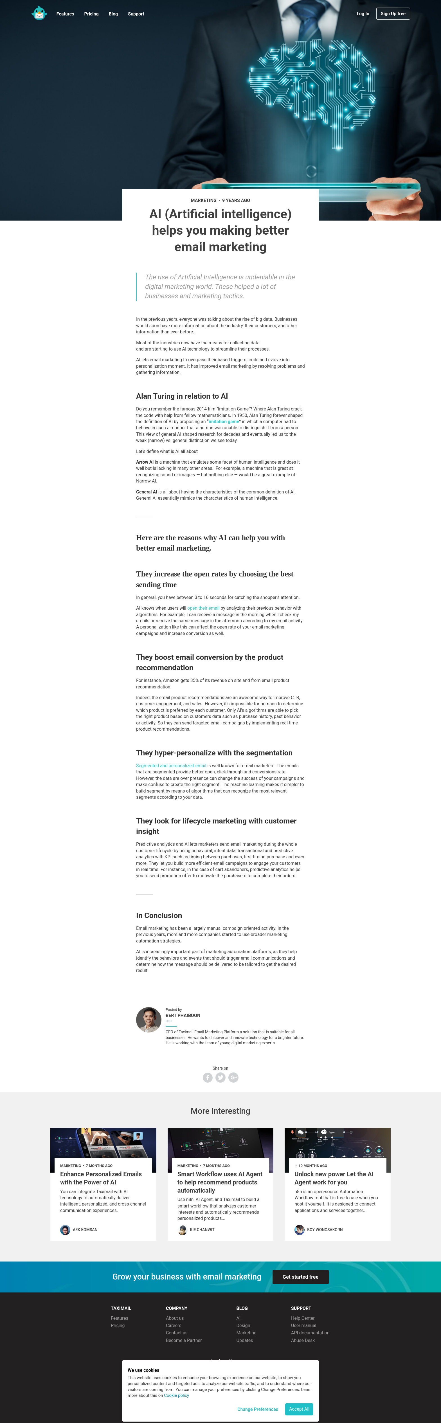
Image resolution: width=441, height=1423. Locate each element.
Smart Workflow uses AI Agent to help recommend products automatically (220, 1182)
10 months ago (312, 1166)
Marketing (246, 1333)
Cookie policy (176, 1395)
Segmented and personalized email (171, 765)
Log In (363, 13)
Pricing (91, 14)
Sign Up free (393, 13)
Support (136, 14)
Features (65, 14)
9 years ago (236, 200)
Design (243, 1325)
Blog (113, 14)
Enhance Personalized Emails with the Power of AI (101, 1178)
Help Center (303, 1318)
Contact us (177, 1333)
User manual (303, 1325)
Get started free (300, 1277)
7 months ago (99, 1166)
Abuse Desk (303, 1340)
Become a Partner (184, 1340)
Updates (245, 1340)
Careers (173, 1325)
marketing (204, 200)
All (239, 1318)
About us (175, 1318)
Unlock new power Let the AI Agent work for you (334, 1178)
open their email (203, 608)
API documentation (310, 1333)
